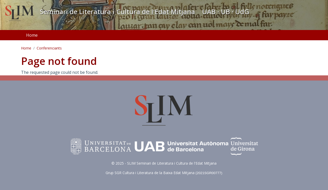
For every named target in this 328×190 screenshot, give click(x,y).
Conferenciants (49, 48)
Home (32, 35)
